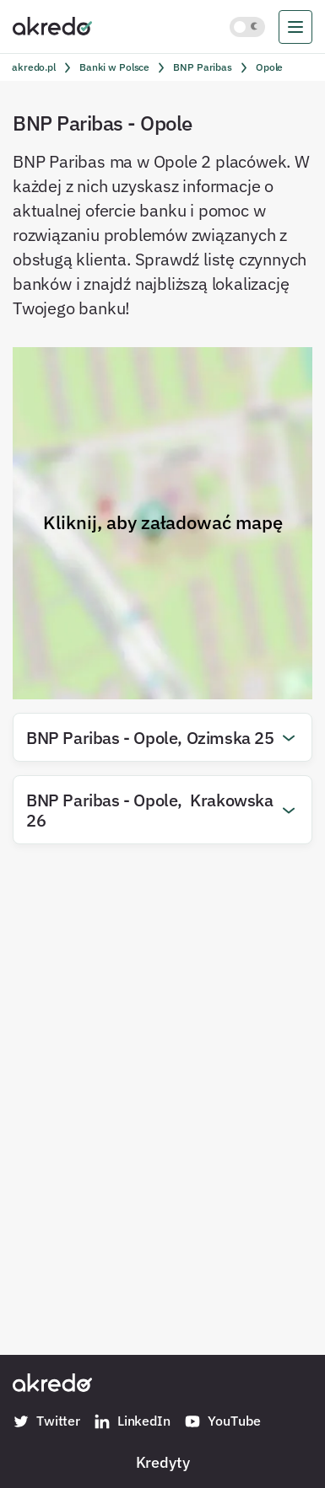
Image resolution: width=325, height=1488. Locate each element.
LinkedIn (132, 1421)
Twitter (46, 1421)
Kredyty (163, 1461)
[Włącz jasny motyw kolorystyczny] (247, 27)
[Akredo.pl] (52, 25)
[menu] (295, 27)
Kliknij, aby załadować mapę (163, 522)
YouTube (222, 1421)
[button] (162, 737)
